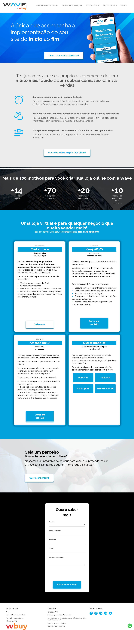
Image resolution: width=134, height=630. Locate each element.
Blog (7, 601)
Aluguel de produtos (85, 374)
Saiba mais (39, 319)
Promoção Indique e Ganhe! (14, 607)
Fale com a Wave (11, 610)
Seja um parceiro (110, 5)
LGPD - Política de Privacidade (15, 604)
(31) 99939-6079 (53, 601)
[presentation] (63, 561)
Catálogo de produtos (85, 385)
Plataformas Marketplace (72, 5)
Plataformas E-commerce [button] (47, 5)
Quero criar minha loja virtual (64, 55)
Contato (123, 5)
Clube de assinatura (107, 374)
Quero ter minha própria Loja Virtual (67, 152)
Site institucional (106, 385)
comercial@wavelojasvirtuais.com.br (59, 604)
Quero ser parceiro (39, 467)
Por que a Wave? (93, 5)
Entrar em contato (94, 317)
